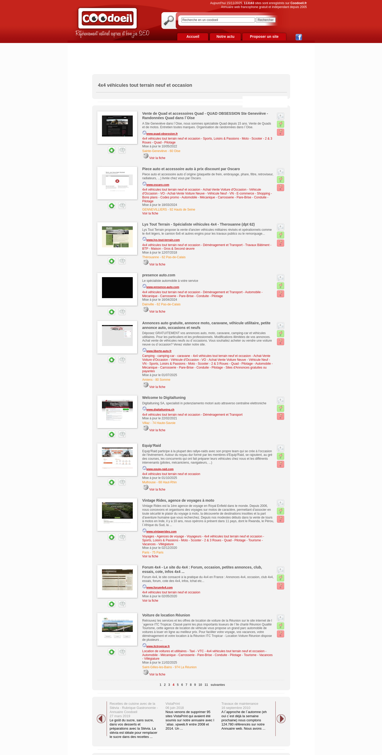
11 (206, 685)
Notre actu (225, 36)
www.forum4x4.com (157, 586)
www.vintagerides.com (159, 530)
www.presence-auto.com (160, 286)
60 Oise (175, 151)
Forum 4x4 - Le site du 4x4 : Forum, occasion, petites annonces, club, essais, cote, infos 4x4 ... (202, 569)
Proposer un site (264, 36)
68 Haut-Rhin (167, 482)
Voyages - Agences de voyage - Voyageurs (172, 536)
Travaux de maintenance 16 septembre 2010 (240, 706)
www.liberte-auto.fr (157, 350)
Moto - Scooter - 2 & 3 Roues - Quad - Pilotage (220, 363)
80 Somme (162, 380)
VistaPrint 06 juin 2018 (175, 706)
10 (200, 685)
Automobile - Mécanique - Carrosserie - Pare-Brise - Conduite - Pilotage (202, 294)
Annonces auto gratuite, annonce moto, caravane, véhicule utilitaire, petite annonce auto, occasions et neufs (206, 325)
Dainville (148, 304)
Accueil (192, 36)
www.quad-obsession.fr (160, 133)
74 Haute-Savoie (163, 423)
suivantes (218, 685)
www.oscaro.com (155, 184)
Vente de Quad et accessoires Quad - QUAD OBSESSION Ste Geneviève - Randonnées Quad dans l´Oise (205, 115)
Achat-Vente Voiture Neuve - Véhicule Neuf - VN (200, 193)
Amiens (147, 380)
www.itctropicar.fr (156, 645)
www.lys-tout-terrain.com (161, 239)
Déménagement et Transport (223, 245)
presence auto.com (158, 275)
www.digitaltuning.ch (158, 408)
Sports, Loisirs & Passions (221, 138)
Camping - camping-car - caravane (166, 356)
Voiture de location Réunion (166, 615)
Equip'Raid (151, 445)
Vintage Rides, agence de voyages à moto (178, 500)
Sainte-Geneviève (154, 151)
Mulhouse (149, 482)
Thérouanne (150, 257)
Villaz (146, 423)
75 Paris (158, 552)
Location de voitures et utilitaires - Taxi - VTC (173, 651)
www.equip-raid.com (158, 468)
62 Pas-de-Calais (174, 257)
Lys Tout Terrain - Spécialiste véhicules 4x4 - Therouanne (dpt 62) (198, 224)
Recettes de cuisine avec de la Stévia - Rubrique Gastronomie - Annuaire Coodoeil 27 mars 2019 (134, 710)
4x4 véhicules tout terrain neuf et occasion (171, 138)
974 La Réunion (186, 667)
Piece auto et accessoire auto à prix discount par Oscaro (191, 169)
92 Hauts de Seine (182, 209)
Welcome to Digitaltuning (164, 398)
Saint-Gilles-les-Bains (157, 667)
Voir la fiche (157, 158)
